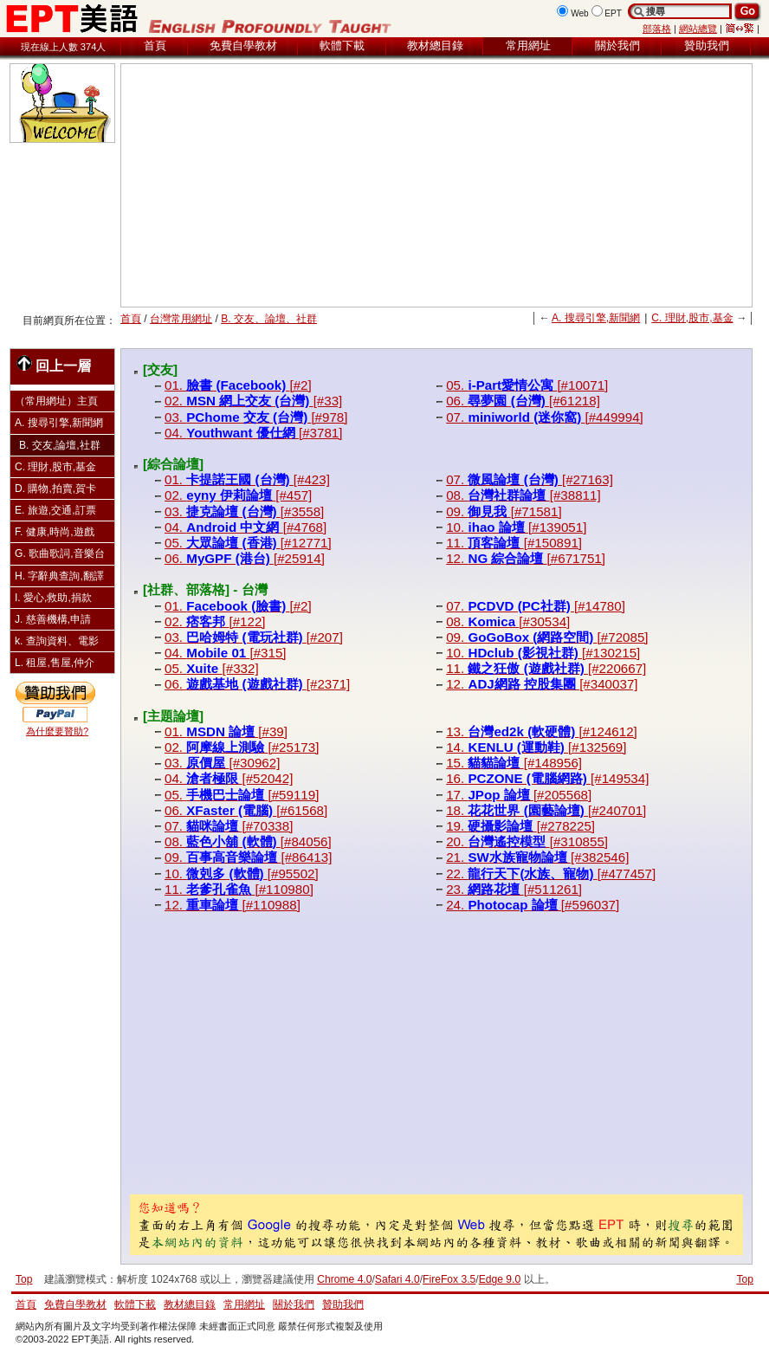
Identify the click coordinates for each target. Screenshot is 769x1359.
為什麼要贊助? (57, 731)
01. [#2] (238, 385)
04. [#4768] (245, 527)
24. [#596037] (532, 904)
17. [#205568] (518, 794)
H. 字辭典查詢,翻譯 (59, 576)
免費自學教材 (243, 45)
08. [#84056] (248, 841)
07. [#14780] (535, 606)
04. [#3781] (253, 432)
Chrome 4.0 (344, 1279)
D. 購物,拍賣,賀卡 (55, 488)
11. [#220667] (546, 668)
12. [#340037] (541, 683)
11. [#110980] (239, 889)
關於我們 (617, 45)
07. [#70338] (229, 826)
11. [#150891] (514, 542)
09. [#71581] (503, 511)
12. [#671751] (525, 558)
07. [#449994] (544, 417)
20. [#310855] (527, 841)
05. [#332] (212, 668)
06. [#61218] (523, 400)
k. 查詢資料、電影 (57, 641)
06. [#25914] (245, 558)
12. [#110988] (232, 904)
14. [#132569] (536, 747)
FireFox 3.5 (449, 1279)
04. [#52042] (229, 778)
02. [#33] (253, 400)
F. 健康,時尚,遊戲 (54, 532)
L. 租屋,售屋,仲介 (54, 663)
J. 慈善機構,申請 (53, 619)
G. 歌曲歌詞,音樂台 (60, 553)
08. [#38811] (523, 495)
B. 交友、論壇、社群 (269, 319)
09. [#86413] (248, 857)
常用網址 (528, 45)
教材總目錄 (435, 45)
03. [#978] (256, 417)
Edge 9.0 (499, 1279)
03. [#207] (254, 637)
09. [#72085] (547, 637)
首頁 (155, 45)
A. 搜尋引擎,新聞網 (596, 318)
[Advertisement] (361, 185)
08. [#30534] (508, 621)
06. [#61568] (246, 810)
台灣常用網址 (181, 319)
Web (580, 13)
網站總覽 (698, 28)
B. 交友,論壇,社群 (59, 445)
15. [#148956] (514, 762)
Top (744, 1279)
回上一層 (53, 364)
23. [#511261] (514, 889)
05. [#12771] (248, 542)
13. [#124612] (541, 731)
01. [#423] (247, 479)
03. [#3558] (244, 511)
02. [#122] (215, 621)
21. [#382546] (537, 857)
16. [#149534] (547, 778)
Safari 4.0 (397, 1279)
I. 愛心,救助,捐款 (53, 598)
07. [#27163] (529, 479)
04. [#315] (226, 652)
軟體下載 (342, 45)
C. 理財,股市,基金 (692, 318)
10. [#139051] (516, 527)
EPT (613, 13)
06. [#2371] (257, 683)
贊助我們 (706, 45)
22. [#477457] (551, 873)
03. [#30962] (222, 762)
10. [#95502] (242, 873)
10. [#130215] (543, 652)
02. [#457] (238, 495)
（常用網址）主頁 (56, 401)
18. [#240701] (546, 810)
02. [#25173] (242, 747)
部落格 (657, 28)
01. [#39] (226, 731)
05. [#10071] (527, 385)
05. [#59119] (242, 794)
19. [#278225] (520, 826)
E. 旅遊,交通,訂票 (55, 510)
